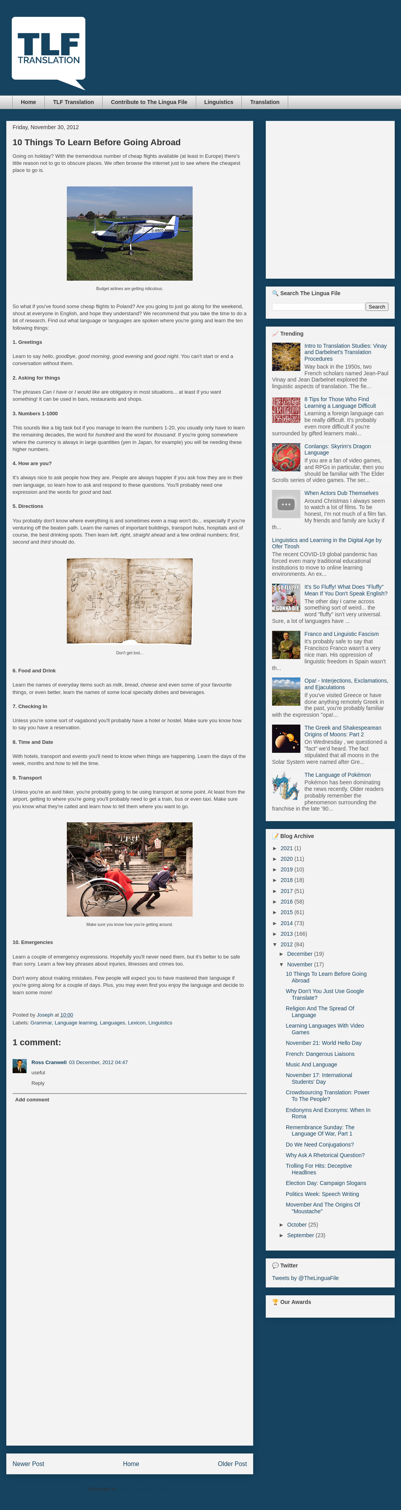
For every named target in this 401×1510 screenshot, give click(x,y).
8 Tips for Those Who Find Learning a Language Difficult (340, 402)
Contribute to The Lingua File (149, 102)
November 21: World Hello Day (324, 1043)
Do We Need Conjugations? (320, 1144)
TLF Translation (73, 102)
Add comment (32, 1100)
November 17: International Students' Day (319, 1078)
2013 (287, 934)
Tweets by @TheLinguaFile (305, 1278)
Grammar (41, 1023)
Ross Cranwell (49, 1062)
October (297, 1225)
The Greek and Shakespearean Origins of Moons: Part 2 (343, 731)
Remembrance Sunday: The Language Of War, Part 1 (320, 1130)
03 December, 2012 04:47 (98, 1062)
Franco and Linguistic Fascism (342, 634)
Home (28, 102)
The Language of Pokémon (338, 775)
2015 (287, 912)
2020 (287, 859)
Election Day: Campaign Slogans (326, 1183)
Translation (265, 102)
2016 (287, 901)
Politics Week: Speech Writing (322, 1194)
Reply (37, 1083)
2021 (287, 848)
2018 (287, 880)
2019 (287, 869)
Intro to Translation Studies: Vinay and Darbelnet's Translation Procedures (346, 352)
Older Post (232, 1464)
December (300, 954)
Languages (112, 1023)
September (301, 1235)
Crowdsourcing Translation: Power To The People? (328, 1095)
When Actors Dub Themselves (342, 493)
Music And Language (311, 1064)
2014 (287, 923)
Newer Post (28, 1464)
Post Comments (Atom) (145, 1489)
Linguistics (219, 102)
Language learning (76, 1023)
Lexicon (136, 1023)
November (300, 964)
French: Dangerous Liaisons (320, 1054)
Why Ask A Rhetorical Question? (325, 1155)
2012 (287, 944)
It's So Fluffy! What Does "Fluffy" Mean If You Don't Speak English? (346, 590)
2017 (287, 891)
